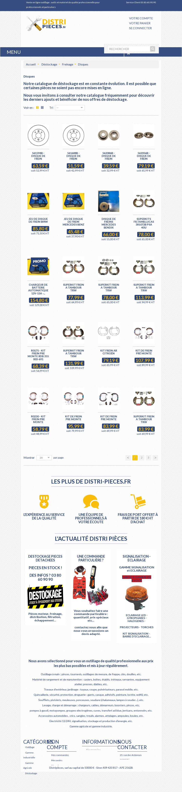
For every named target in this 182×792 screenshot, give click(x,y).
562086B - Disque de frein (109, 155)
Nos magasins (93, 749)
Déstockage (49, 64)
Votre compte (141, 18)
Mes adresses (58, 765)
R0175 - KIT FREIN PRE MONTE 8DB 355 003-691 (38, 355)
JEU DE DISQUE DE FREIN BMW (38, 220)
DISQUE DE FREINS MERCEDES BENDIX (109, 223)
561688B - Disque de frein (73, 155)
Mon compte (57, 744)
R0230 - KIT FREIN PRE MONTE (38, 419)
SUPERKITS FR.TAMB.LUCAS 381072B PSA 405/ (144, 223)
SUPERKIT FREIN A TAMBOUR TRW (73, 287)
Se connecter (140, 28)
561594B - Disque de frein (38, 155)
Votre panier (139, 23)
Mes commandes (60, 755)
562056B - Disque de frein (144, 155)
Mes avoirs (56, 760)
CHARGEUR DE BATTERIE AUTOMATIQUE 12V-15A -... (38, 289)
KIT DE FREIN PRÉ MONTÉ (144, 352)
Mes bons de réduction (62, 780)
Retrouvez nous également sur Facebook (131, 778)
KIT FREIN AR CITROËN (108, 352)
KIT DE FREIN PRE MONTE (73, 418)
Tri (51, 107)
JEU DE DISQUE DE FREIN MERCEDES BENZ (73, 221)
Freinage (67, 64)
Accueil (31, 64)
